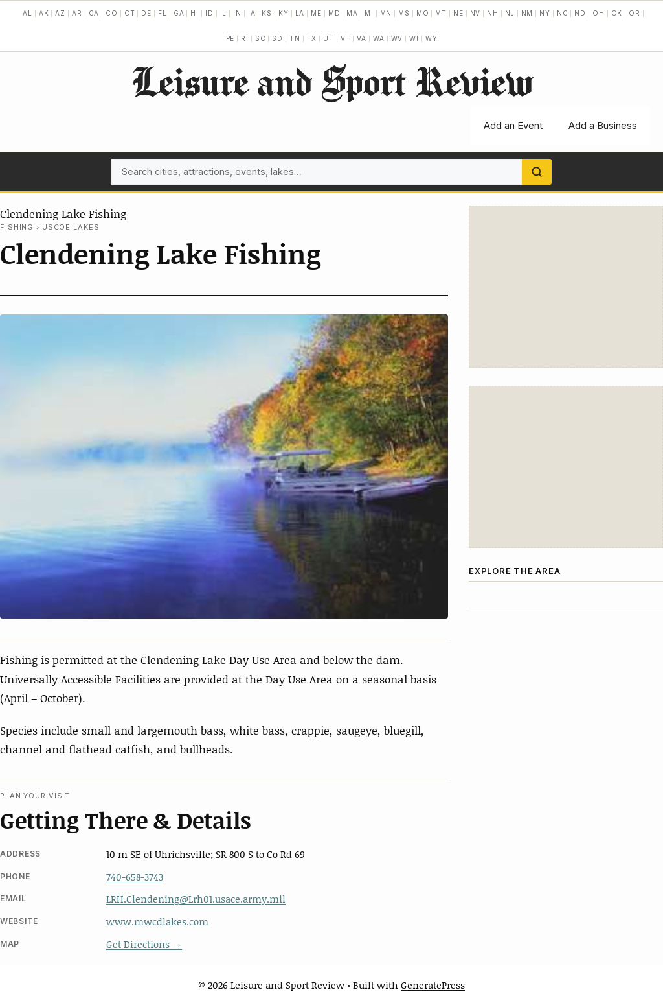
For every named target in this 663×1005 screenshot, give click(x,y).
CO (112, 13)
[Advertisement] (565, 287)
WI (414, 38)
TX (312, 38)
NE (458, 13)
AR (77, 13)
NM (527, 13)
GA (179, 13)
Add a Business (602, 125)
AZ (60, 13)
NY (544, 13)
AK (44, 13)
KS (267, 13)
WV (397, 38)
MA (352, 13)
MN (386, 13)
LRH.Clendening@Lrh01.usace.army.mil (196, 899)
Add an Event (513, 125)
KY (283, 13)
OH (598, 13)
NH (493, 13)
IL (223, 13)
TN (294, 38)
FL (162, 13)
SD (277, 38)
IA (252, 13)
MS (404, 13)
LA (300, 13)
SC (260, 38)
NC (562, 13)
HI (194, 13)
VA (361, 38)
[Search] (537, 172)
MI (369, 13)
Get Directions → (144, 944)
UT (328, 38)
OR (634, 13)
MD (334, 13)
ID (209, 13)
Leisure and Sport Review (331, 81)
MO (422, 13)
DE (146, 13)
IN (237, 13)
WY (431, 38)
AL (27, 13)
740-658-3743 (134, 876)
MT (441, 13)
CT (129, 13)
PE (230, 38)
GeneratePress (433, 985)
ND (580, 13)
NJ (510, 13)
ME (316, 13)
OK (617, 13)
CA (94, 13)
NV (475, 13)
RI (245, 38)
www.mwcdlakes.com (157, 921)
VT (346, 38)
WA (379, 38)
